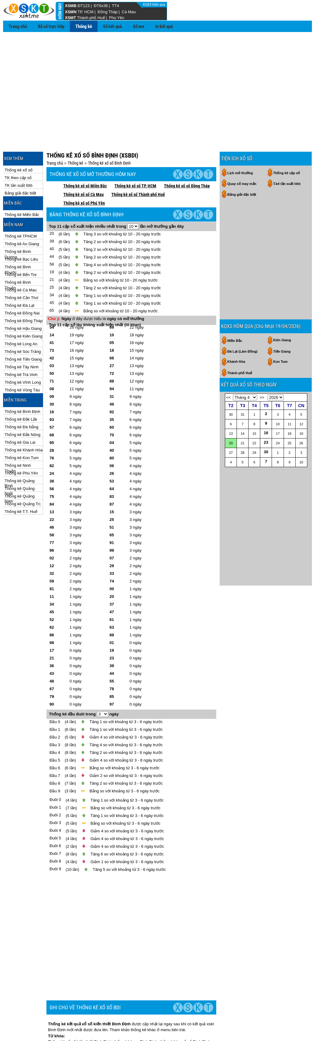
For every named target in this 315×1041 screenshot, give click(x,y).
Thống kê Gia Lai (20, 414)
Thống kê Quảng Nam (19, 468)
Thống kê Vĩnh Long (23, 354)
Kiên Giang (282, 275)
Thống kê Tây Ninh (21, 339)
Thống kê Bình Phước (18, 239)
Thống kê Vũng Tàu (22, 362)
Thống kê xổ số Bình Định (109, 135)
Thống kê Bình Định (22, 384)
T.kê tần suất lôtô (287, 156)
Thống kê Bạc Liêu (21, 231)
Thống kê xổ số (19, 142)
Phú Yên (116, 17)
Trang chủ (18, 26)
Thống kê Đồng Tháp (23, 293)
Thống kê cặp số (286, 145)
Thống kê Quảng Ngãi (19, 461)
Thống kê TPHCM (21, 208)
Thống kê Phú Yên (21, 445)
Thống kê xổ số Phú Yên (84, 175)
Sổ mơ (138, 26)
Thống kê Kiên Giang (23, 308)
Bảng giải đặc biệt (20, 165)
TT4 (115, 5)
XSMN (71, 12)
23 (266, 377)
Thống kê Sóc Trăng (23, 324)
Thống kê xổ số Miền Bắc (85, 158)
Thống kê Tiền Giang (23, 331)
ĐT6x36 (101, 5)
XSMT (70, 17)
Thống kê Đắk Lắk (21, 391)
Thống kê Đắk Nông (22, 407)
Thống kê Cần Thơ (21, 270)
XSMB (71, 5)
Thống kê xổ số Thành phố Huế (138, 166)
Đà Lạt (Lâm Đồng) (242, 287)
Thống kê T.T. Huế (21, 484)
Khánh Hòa (236, 297)
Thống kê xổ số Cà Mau (83, 166)
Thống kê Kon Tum (22, 430)
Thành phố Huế (91, 17)
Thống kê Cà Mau (21, 262)
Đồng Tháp (108, 12)
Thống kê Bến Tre (21, 247)
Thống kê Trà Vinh (21, 347)
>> (262, 332)
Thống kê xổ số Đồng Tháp (187, 158)
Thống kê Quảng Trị (22, 476)
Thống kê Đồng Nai (22, 285)
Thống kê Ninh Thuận (18, 438)
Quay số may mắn (241, 156)
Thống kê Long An (21, 316)
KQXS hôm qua (154, 4)
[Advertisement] (157, 80)
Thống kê (83, 26)
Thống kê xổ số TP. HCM (135, 158)
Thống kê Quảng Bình (19, 453)
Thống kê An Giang (22, 216)
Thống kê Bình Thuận (18, 255)
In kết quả (164, 26)
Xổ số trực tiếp (51, 26)
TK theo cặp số (18, 150)
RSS (305, 1025)
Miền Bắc (234, 276)
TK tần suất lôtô (19, 157)
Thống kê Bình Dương (18, 224)
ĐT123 (84, 5)
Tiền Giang (282, 287)
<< (228, 332)
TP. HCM (86, 12)
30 (266, 387)
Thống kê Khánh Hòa (24, 422)
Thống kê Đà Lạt (19, 277)
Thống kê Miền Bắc (22, 187)
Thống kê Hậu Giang (23, 300)
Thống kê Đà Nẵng (21, 399)
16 (266, 368)
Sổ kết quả (112, 26)
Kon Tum (280, 297)
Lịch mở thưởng (240, 145)
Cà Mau (129, 12)
